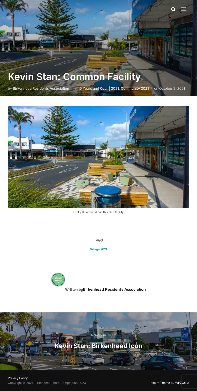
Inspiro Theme (160, 383)
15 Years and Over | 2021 (98, 88)
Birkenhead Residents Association (41, 88)
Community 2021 (135, 88)
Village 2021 (98, 249)
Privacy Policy (18, 378)
